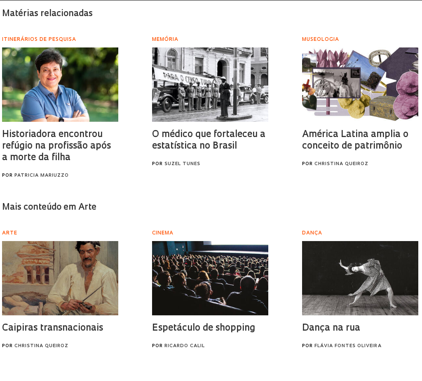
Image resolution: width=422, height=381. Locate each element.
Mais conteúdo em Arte (49, 207)
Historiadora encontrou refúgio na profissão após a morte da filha (56, 146)
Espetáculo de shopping (203, 328)
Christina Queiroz (341, 164)
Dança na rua (331, 328)
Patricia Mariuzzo (41, 175)
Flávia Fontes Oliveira (348, 346)
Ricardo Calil (184, 346)
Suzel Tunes (182, 164)
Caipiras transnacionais (52, 328)
